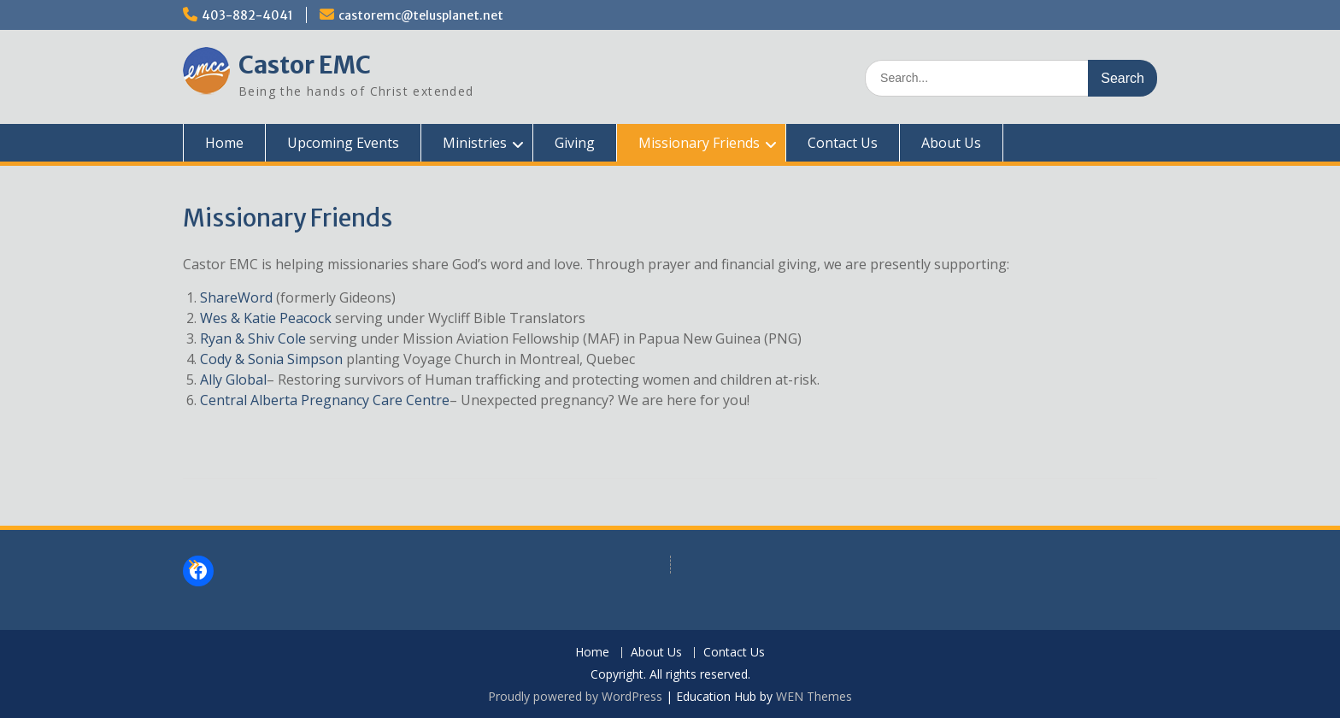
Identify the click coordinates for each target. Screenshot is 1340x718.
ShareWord (236, 297)
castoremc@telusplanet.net (420, 15)
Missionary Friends (699, 142)
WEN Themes (814, 696)
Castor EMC (304, 65)
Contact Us (843, 142)
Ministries (475, 142)
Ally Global (233, 379)
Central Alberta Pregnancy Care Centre (325, 400)
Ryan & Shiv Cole (253, 338)
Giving (575, 142)
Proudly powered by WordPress (575, 696)
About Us (951, 142)
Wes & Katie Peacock (266, 318)
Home (224, 142)
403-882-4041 (247, 15)
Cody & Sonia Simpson (271, 359)
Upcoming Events (343, 142)
